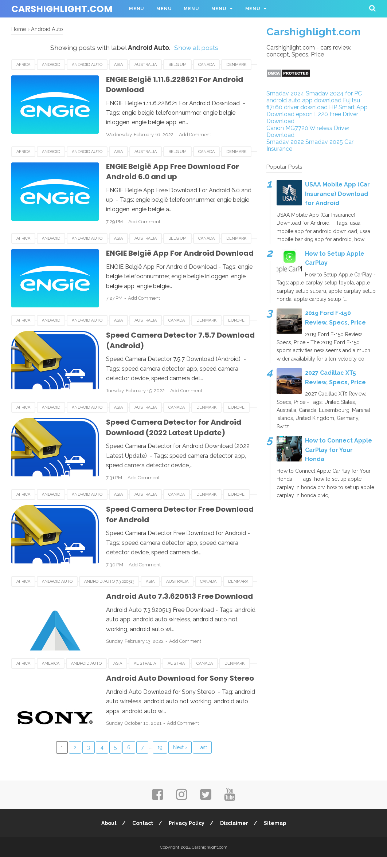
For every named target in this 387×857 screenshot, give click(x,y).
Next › (180, 747)
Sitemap (275, 823)
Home (18, 29)
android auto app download (303, 100)
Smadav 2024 (285, 93)
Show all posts (196, 47)
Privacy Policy (186, 823)
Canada (206, 64)
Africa (23, 64)
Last (202, 747)
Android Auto (87, 64)
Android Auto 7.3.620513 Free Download (179, 596)
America (50, 663)
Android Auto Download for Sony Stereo (180, 678)
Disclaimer (234, 823)
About (109, 823)
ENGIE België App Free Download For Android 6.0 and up (172, 171)
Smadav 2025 (324, 141)
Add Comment (195, 134)
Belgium (177, 64)
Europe (236, 320)
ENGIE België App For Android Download (180, 253)
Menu (136, 8)
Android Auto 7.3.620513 (109, 581)
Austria (176, 663)
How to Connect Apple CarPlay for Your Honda (338, 450)
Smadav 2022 (285, 141)
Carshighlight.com (62, 9)
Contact (142, 823)
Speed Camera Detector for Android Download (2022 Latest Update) (174, 427)
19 (160, 747)
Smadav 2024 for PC (334, 93)
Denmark (236, 64)
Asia (118, 64)
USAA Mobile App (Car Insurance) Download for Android (337, 194)
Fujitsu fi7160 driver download (313, 104)
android (51, 64)
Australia (145, 64)
